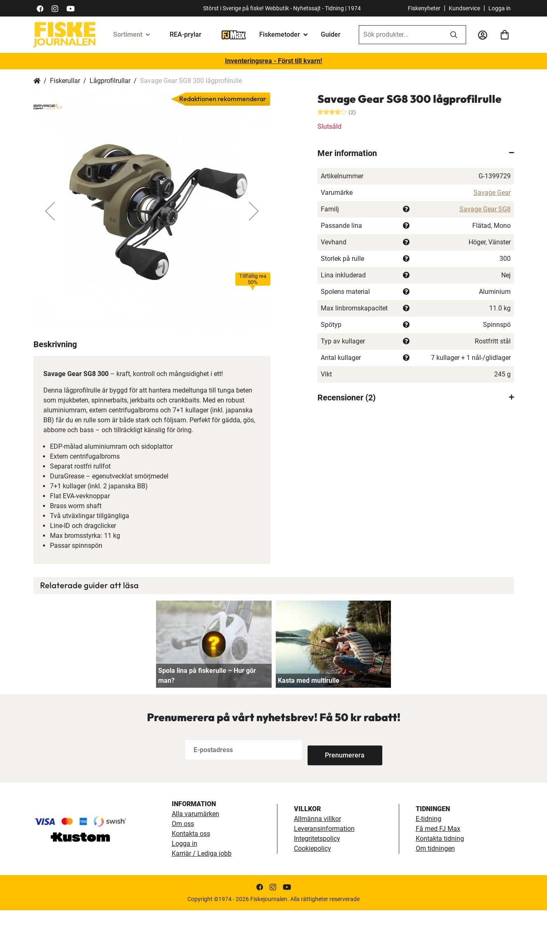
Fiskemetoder (279, 34)
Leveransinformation (324, 867)
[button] (49, 210)
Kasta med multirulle (308, 719)
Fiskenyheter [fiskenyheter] (424, 8)
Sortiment (127, 34)
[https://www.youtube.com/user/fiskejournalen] (70, 8)
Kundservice (464, 8)
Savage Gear (492, 192)
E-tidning (428, 857)
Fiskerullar (65, 81)
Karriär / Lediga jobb (202, 892)
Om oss (183, 862)
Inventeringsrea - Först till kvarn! (273, 61)
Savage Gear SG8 (485, 209)
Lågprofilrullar (110, 81)
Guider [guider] (331, 34)
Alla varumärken (195, 853)
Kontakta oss (191, 872)
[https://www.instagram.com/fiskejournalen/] (55, 8)
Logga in (499, 8)
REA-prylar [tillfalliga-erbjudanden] (185, 34)
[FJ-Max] (233, 34)
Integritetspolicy (317, 877)
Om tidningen (435, 887)
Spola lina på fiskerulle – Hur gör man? (207, 714)
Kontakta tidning (440, 877)
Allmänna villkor (317, 857)
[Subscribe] (335, 788)
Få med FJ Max (438, 867)
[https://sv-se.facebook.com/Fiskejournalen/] (40, 8)
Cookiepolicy (312, 887)
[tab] (415, 153)
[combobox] (400, 35)
